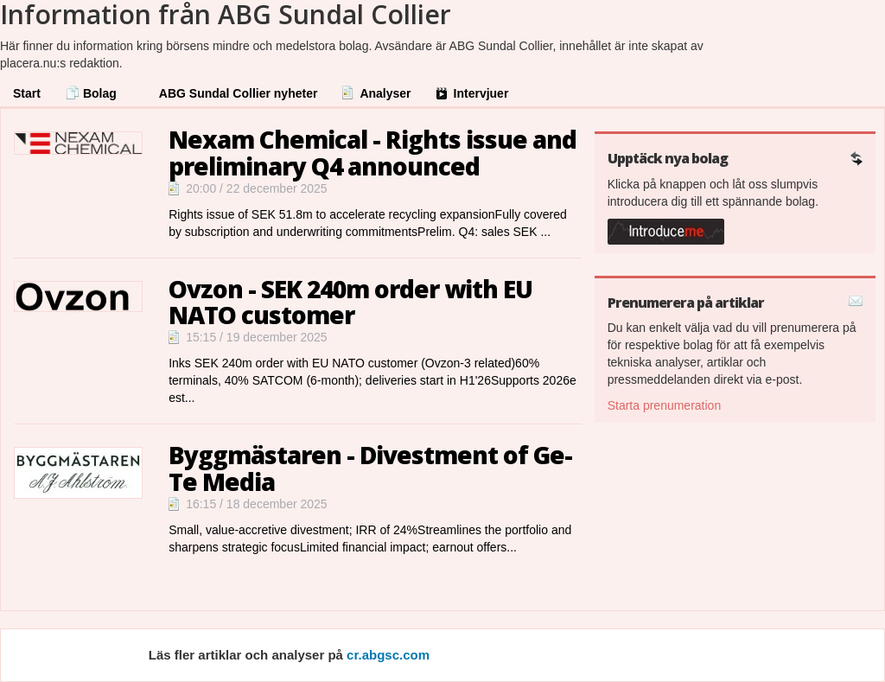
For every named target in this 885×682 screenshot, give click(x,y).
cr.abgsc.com (388, 654)
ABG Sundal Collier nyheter (238, 93)
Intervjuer (481, 93)
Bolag (100, 93)
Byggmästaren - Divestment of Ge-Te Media (370, 468)
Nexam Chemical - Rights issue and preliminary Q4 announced (372, 152)
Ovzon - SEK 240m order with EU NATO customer (350, 302)
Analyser (385, 93)
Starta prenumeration (665, 405)
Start (27, 93)
